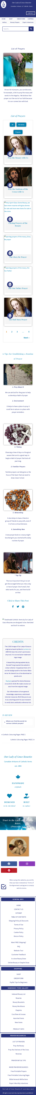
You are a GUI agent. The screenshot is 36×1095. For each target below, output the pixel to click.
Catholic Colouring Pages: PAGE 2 (21, 740)
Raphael (8, 681)
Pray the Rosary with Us (18, 157)
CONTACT (31, 13)
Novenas (21, 125)
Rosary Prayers (14, 22)
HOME (3, 19)
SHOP (11, 19)
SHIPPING (30, 19)
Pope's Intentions (28, 22)
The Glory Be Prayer (18, 257)
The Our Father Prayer (18, 288)
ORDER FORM (21, 19)
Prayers (18, 132)
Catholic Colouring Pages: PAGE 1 (14, 735)
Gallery (4, 22)
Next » (26, 337)
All (12, 125)
